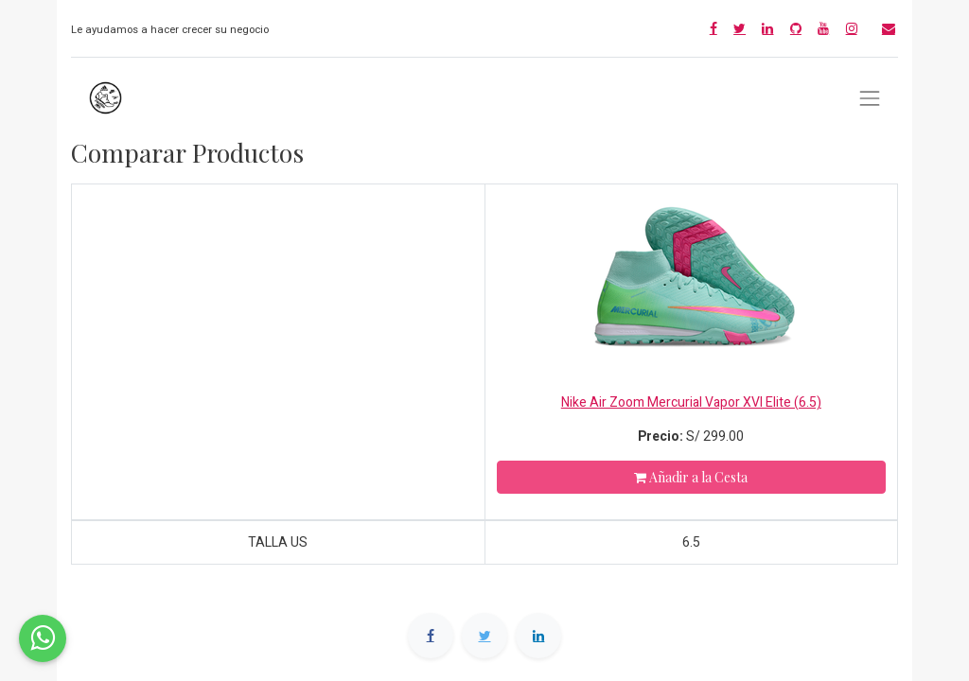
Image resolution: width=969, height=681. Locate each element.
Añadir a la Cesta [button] (691, 477)
